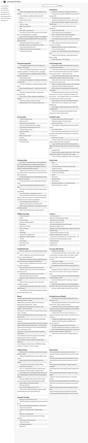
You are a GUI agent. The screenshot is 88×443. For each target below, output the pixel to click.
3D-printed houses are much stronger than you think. (32, 45)
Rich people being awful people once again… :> (31, 43)
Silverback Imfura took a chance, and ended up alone (64, 47)
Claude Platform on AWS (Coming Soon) (29, 383)
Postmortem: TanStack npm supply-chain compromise (64, 11)
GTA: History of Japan (57, 129)
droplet (53, 174)
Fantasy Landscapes (24, 216)
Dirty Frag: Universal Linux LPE (57, 222)
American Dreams (24, 220)
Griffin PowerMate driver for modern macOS (62, 36)
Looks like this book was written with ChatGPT (62, 119)
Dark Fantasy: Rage (24, 243)
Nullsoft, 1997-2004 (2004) (58, 30)
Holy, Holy (22, 230)
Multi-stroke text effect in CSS (56, 226)
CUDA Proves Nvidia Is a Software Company (30, 100)
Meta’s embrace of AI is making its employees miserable (65, 100)
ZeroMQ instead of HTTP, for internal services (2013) (32, 102)
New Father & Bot (56, 179)
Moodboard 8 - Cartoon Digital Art (27, 236)
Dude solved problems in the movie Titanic (61, 121)
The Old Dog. (23, 232)
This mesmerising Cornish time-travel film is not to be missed (64, 393)
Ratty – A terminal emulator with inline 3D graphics (63, 34)
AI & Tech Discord (5, 10)
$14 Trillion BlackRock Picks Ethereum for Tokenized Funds (65, 327)
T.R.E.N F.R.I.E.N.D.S (25, 422)
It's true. (21, 18)
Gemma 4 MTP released (57, 261)
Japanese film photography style (27, 234)
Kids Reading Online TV (6, 16)
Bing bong (22, 137)
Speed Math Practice (5, 14)
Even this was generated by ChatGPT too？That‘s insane (33, 405)
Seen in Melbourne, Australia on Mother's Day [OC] (31, 16)
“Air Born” (22, 238)
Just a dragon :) (23, 240)
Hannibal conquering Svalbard (26, 222)
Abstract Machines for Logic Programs (60, 59)
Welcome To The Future (25, 226)
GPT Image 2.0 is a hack (57, 137)
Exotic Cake (22, 245)
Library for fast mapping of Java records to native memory (65, 20)
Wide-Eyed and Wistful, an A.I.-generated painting (63, 183)
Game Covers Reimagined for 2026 (60, 170)
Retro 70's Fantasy (24, 228)
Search (60, 5)
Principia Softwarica (54, 240)
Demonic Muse (55, 181)
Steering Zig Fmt (53, 243)
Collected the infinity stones (58, 251)
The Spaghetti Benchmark (26, 424)
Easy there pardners (24, 131)
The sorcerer (22, 224)
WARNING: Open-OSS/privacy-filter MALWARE (63, 263)
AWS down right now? (25, 385)
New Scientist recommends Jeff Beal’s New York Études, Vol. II (64, 381)
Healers (21, 218)
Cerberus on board (24, 24)
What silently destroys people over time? (29, 275)
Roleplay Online (4, 20)
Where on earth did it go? (25, 135)
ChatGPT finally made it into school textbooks (30, 49)
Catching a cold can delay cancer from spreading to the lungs (64, 358)
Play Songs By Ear (5, 12)
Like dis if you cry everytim (26, 407)
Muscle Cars (55, 176)
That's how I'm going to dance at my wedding (30, 125)
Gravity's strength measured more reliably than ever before (63, 391)
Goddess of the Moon (57, 168)
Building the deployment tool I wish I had (59, 234)
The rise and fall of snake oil (58, 49)
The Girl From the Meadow (58, 172)
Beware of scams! (24, 121)
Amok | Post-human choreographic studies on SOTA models (65, 156)
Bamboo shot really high (25, 26)
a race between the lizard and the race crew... (30, 127)
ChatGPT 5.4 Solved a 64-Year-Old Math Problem (31, 409)
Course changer (23, 139)
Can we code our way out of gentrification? (61, 32)
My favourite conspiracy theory (27, 30)
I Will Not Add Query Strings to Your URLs (59, 232)
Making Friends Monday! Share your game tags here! (32, 210)
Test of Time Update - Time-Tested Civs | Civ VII (31, 193)
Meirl (21, 28)
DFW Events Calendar (6, 18)
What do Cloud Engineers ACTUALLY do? (29, 387)
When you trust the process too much (28, 399)
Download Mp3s (4, 8)
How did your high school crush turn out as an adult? (32, 273)
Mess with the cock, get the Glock (27, 123)
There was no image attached (26, 414)
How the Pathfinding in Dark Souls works (29, 201)
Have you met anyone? (57, 123)
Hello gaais (22, 133)
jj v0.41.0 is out (53, 245)
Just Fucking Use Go (54, 216)
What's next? (23, 426)
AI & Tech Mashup (5, 6)
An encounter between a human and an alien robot (63, 166)
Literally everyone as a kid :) (26, 129)
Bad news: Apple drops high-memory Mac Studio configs (65, 288)
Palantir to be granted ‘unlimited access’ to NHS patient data (65, 84)
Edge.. (53, 162)
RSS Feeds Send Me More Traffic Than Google (60, 224)
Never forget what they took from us (28, 47)
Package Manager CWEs (25, 77)
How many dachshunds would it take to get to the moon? (63, 352)
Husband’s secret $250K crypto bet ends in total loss (64, 319)
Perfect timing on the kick (25, 20)
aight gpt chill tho (56, 150)
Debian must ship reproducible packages (59, 218)
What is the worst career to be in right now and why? (32, 267)
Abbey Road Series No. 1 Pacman (60, 185)
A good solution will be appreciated (28, 420)
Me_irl (21, 22)
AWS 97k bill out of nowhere (26, 366)
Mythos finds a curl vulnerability (57, 220)
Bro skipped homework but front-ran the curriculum (63, 325)
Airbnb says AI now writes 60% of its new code (62, 86)
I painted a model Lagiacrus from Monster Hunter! (31, 203)
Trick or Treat (55, 164)
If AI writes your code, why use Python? (61, 18)
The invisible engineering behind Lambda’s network (31, 364)
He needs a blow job (24, 141)
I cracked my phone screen (26, 51)
